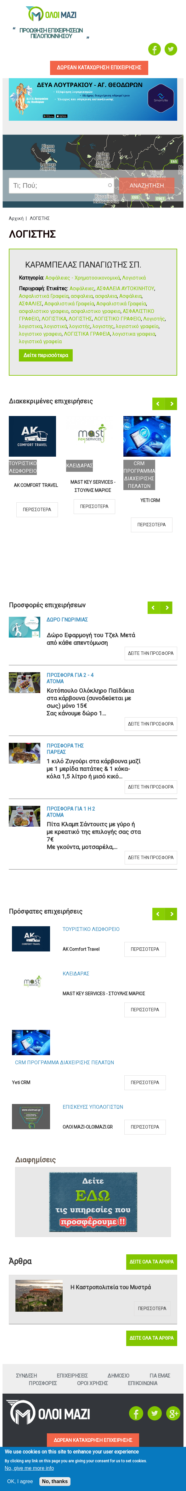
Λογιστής (154, 319)
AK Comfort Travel (36, 485)
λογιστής (79, 327)
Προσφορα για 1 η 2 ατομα (71, 812)
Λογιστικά (134, 278)
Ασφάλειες (82, 289)
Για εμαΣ (159, 1376)
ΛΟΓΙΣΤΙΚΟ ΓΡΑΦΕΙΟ (117, 319)
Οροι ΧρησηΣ (92, 1383)
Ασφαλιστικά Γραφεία (44, 296)
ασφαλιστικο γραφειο (44, 312)
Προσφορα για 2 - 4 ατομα (70, 679)
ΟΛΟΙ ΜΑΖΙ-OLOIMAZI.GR (88, 1127)
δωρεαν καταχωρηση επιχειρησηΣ (97, 68)
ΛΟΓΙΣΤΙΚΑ (54, 319)
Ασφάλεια (130, 296)
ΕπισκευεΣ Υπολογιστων (93, 1107)
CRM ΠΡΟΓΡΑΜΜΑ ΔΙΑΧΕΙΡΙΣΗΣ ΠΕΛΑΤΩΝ (64, 1063)
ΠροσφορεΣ (43, 1383)
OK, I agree (20, 1481)
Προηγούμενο (159, 404)
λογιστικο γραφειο (40, 334)
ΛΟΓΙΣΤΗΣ (80, 319)
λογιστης (103, 327)
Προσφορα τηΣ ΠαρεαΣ (65, 749)
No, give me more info (29, 1468)
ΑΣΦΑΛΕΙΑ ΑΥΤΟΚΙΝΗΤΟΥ (125, 289)
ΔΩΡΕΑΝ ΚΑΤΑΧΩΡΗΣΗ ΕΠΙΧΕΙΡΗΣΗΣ (93, 1440)
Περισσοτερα (37, 509)
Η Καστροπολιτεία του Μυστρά (110, 1287)
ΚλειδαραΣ (79, 466)
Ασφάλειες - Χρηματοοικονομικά (82, 278)
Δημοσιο (118, 1376)
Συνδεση (26, 1376)
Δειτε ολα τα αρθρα (152, 1261)
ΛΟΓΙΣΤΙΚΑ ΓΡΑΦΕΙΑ (87, 334)
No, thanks (55, 1481)
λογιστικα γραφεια (133, 334)
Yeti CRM (150, 500)
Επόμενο (171, 404)
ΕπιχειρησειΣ (72, 1376)
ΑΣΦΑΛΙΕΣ (30, 304)
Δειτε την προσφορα (151, 653)
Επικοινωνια (142, 1383)
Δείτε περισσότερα (46, 356)
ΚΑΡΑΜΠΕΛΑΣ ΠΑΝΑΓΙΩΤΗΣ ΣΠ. (83, 265)
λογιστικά (55, 327)
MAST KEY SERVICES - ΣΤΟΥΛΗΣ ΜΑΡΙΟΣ (93, 486)
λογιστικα (30, 327)
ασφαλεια (82, 296)
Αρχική (16, 218)
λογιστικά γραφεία (40, 342)
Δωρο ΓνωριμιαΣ (67, 620)
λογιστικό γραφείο (137, 327)
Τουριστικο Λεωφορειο (91, 930)
